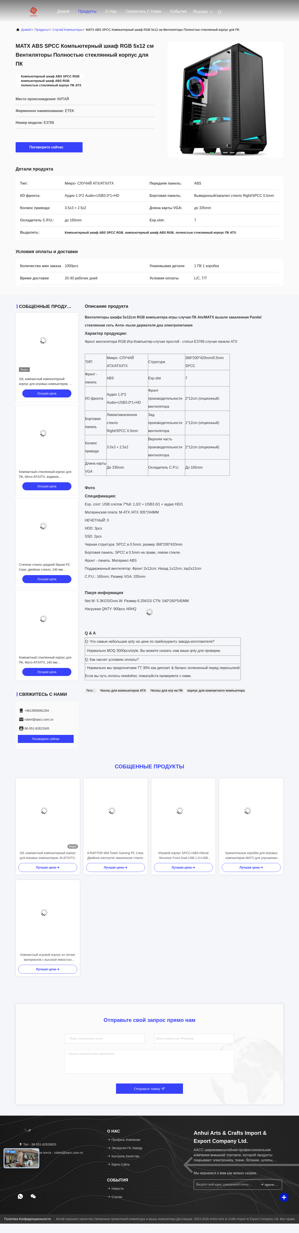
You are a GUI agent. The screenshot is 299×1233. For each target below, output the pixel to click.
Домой (63, 11)
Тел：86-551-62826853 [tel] (37, 1144)
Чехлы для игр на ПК (166, 690)
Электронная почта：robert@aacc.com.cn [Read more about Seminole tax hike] (51, 1152)
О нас (111, 11)
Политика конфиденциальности (27, 1219)
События (178, 11)
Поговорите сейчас (49, 147)
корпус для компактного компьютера (216, 690)
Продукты (87, 11)
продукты (42, 29)
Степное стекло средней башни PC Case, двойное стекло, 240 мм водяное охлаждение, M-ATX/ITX (44, 569)
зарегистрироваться (269, 1184)
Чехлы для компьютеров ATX (123, 690)
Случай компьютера (67, 29)
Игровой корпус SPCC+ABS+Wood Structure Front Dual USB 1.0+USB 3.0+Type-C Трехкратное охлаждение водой (183, 855)
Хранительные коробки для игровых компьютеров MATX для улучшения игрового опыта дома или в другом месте (251, 855)
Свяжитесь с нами (143, 11)
